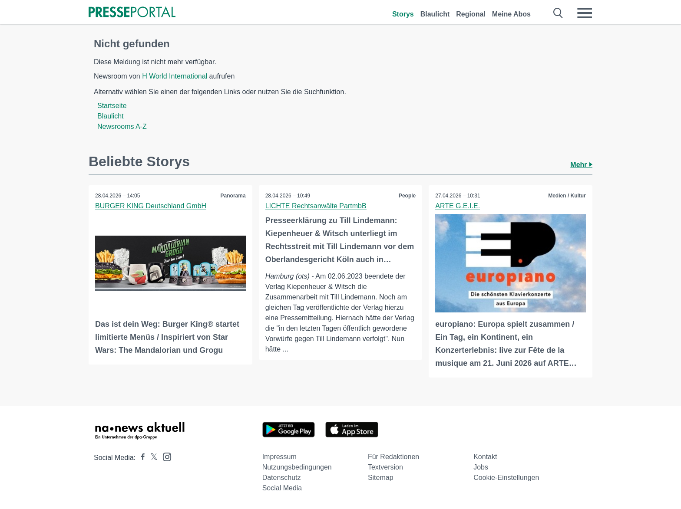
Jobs (480, 467)
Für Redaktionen (393, 456)
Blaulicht (435, 14)
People (407, 196)
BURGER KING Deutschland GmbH (150, 206)
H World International (174, 76)
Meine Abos (511, 14)
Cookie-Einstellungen (506, 477)
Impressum (279, 456)
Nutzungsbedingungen (297, 467)
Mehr (581, 164)
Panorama (233, 196)
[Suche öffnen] (558, 13)
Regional (471, 14)
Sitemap (380, 477)
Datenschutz (281, 477)
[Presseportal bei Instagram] (164, 456)
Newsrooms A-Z (122, 126)
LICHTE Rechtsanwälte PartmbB (316, 206)
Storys (403, 14)
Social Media (282, 488)
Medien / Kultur (567, 196)
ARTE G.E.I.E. (457, 206)
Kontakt (485, 456)
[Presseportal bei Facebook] (140, 457)
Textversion (385, 467)
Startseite (112, 105)
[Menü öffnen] (584, 13)
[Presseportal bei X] (151, 457)
